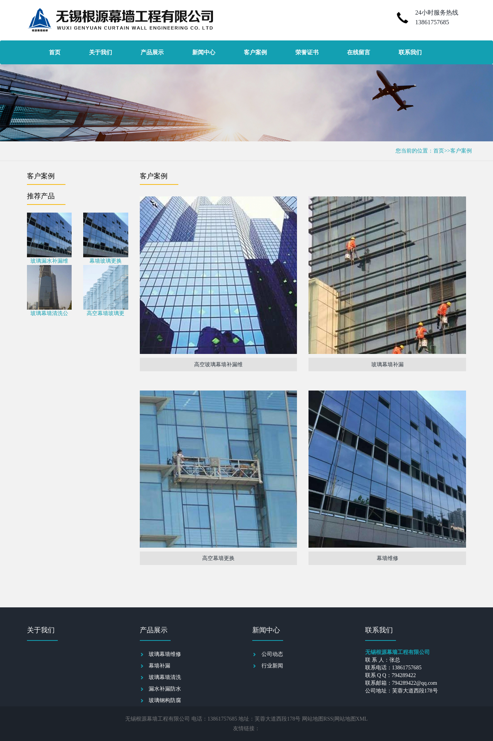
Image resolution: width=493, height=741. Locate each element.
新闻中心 (203, 52)
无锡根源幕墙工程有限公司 (157, 719)
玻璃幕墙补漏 (387, 364)
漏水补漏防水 (165, 689)
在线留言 (358, 52)
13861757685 (432, 22)
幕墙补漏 (159, 666)
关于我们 (100, 52)
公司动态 (272, 654)
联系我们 (410, 52)
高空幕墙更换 (218, 558)
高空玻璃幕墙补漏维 (218, 364)
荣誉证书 (307, 52)
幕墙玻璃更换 (105, 261)
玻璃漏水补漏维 (49, 261)
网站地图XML (351, 719)
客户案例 (255, 52)
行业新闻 (272, 666)
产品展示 (152, 52)
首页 (54, 52)
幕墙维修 (387, 558)
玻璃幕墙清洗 (165, 677)
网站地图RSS (317, 719)
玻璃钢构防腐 (165, 700)
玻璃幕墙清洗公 (49, 313)
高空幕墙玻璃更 (105, 313)
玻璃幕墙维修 (165, 654)
